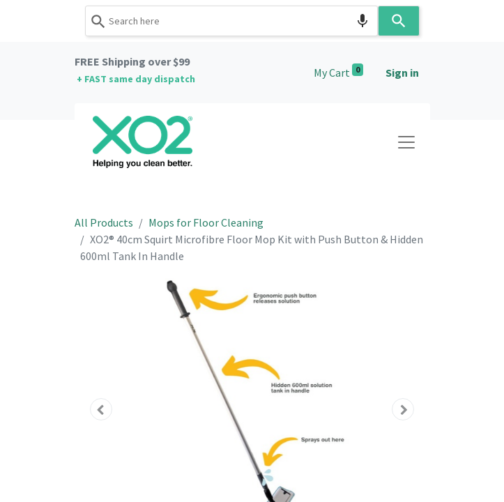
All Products (104, 222)
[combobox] (231, 21)
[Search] (399, 21)
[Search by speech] (362, 21)
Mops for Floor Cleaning (206, 222)
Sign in (402, 72)
